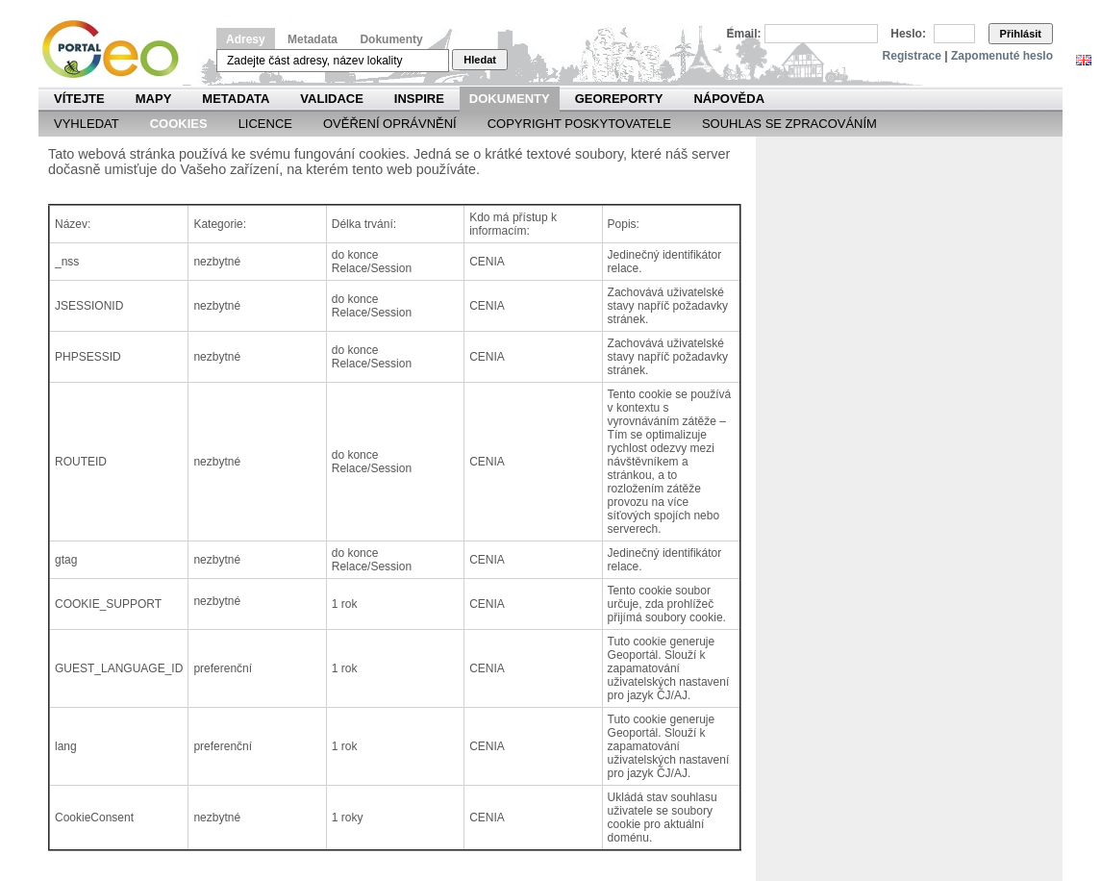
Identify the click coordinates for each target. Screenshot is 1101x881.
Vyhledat (86, 123)
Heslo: (908, 33)
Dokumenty (391, 39)
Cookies (179, 123)
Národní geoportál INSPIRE (117, 49)
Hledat (479, 59)
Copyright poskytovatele (579, 123)
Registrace (912, 56)
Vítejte (79, 98)
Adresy (245, 39)
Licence (265, 123)
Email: (744, 33)
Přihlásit (1020, 33)
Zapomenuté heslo (1002, 56)
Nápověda (728, 98)
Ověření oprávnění (390, 123)
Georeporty (619, 98)
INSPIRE (419, 98)
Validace (331, 98)
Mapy (154, 98)
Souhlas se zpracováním (789, 123)
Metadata (313, 39)
